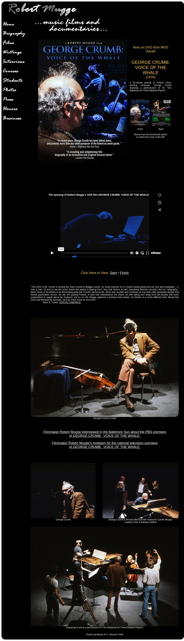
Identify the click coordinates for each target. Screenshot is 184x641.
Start (113, 273)
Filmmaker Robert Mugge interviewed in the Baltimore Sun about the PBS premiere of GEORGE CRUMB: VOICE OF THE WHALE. (104, 434)
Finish (124, 273)
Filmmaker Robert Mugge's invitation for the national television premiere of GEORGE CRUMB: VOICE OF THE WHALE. (105, 445)
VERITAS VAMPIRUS (70, 302)
